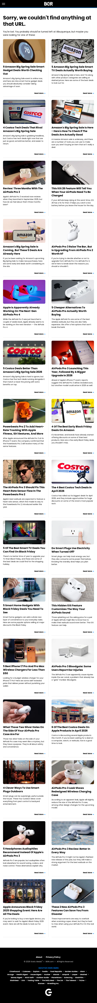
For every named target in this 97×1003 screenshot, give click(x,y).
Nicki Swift (29, 977)
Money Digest (16, 977)
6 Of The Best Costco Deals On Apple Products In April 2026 (70, 728)
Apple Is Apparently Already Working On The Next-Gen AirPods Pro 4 (21, 311)
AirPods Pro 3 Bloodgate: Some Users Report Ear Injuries (71, 668)
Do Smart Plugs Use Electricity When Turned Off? (71, 550)
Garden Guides (71, 971)
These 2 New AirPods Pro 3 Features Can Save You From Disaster (70, 910)
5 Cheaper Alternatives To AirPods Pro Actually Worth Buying (69, 311)
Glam (82, 971)
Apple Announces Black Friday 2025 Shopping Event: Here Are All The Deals (22, 910)
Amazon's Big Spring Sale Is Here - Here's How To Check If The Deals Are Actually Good (72, 131)
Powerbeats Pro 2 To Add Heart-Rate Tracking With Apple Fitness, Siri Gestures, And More (23, 430)
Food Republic (56, 971)
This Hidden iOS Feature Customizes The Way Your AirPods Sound (68, 609)
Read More (38, 93)
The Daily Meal (48, 980)
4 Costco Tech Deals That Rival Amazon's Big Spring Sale (22, 129)
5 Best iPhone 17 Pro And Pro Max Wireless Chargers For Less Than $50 (24, 670)
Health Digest (22, 974)
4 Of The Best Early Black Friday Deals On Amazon (72, 428)
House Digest (35, 974)
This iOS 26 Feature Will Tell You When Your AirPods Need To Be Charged (72, 192)
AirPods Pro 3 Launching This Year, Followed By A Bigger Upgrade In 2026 (70, 372)
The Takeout (71, 980)
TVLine (81, 980)
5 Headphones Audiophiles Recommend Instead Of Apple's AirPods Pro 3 (23, 852)
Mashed (83, 974)
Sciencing (68, 977)
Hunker (47, 974)
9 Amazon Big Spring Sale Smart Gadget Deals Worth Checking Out (23, 70)
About (39, 957)
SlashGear (14, 980)
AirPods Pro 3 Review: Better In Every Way (71, 850)
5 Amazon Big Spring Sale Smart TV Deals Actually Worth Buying (72, 68)
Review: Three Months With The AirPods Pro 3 (23, 190)
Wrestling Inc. (53, 983)
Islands (56, 974)
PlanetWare (56, 977)
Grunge (10, 974)
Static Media (36, 961)
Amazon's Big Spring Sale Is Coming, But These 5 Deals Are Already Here (22, 250)
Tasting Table (33, 980)
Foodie (45, 971)
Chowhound (14, 971)
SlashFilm (79, 977)
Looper (75, 974)
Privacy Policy (53, 957)
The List (60, 980)
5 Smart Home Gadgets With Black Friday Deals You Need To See (23, 609)
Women (41, 983)
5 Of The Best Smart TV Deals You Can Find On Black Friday (24, 549)
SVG (23, 980)
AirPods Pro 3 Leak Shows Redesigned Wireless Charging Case (71, 791)
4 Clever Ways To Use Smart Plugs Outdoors (21, 789)
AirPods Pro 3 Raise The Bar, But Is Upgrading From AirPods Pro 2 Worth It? (72, 250)
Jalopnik (65, 974)
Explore (36, 971)
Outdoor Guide (42, 977)
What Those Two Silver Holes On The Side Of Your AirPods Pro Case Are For (23, 730)
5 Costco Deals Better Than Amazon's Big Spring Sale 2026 (22, 370)
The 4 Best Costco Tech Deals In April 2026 (72, 489)
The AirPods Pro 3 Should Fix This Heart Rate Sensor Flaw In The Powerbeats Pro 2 (24, 491)
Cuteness (26, 971)
